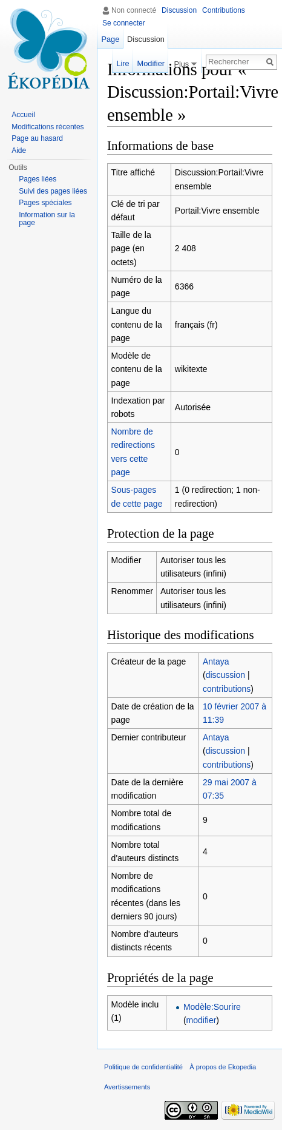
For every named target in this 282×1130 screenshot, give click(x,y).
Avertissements (127, 1087)
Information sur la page (47, 219)
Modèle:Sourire (212, 1007)
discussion (225, 675)
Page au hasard (37, 138)
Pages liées (37, 179)
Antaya (216, 661)
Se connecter (123, 23)
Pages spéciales (45, 202)
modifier (201, 1020)
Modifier (149, 63)
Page (110, 39)
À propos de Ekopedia (222, 1067)
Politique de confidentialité (143, 1067)
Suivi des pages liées (53, 191)
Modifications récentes (47, 127)
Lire (121, 63)
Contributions (223, 10)
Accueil (23, 114)
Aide (18, 150)
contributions (227, 689)
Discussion (179, 10)
